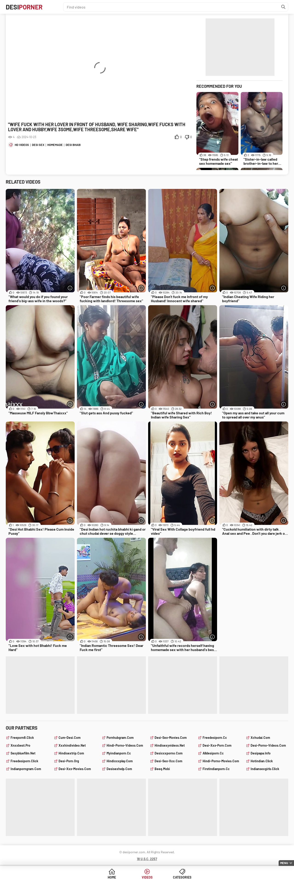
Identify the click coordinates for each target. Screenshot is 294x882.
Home (112, 877)
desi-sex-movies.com (171, 738)
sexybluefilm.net (23, 753)
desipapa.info (261, 753)
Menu (284, 863)
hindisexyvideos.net (170, 745)
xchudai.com (260, 738)
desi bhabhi (74, 144)
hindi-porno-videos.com (125, 745)
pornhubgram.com (120, 738)
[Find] (283, 7)
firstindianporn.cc (216, 769)
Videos (147, 877)
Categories (182, 877)
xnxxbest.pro (20, 745)
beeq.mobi (162, 769)
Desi (24, 7)
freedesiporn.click (24, 761)
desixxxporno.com (169, 753)
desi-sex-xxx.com (168, 761)
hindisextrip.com (71, 753)
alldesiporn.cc (213, 753)
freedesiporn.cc (215, 738)
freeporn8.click (22, 738)
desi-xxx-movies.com (75, 769)
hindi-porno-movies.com (221, 761)
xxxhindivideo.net (72, 745)
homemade (55, 144)
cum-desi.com (70, 738)
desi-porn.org (69, 761)
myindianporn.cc (119, 753)
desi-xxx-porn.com (217, 745)
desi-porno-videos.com (268, 745)
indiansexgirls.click (265, 769)
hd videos (22, 144)
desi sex (38, 144)
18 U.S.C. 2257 (147, 859)
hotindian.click (262, 761)
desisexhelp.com (119, 769)
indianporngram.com (26, 769)
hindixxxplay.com (120, 761)
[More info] (70, 288)
